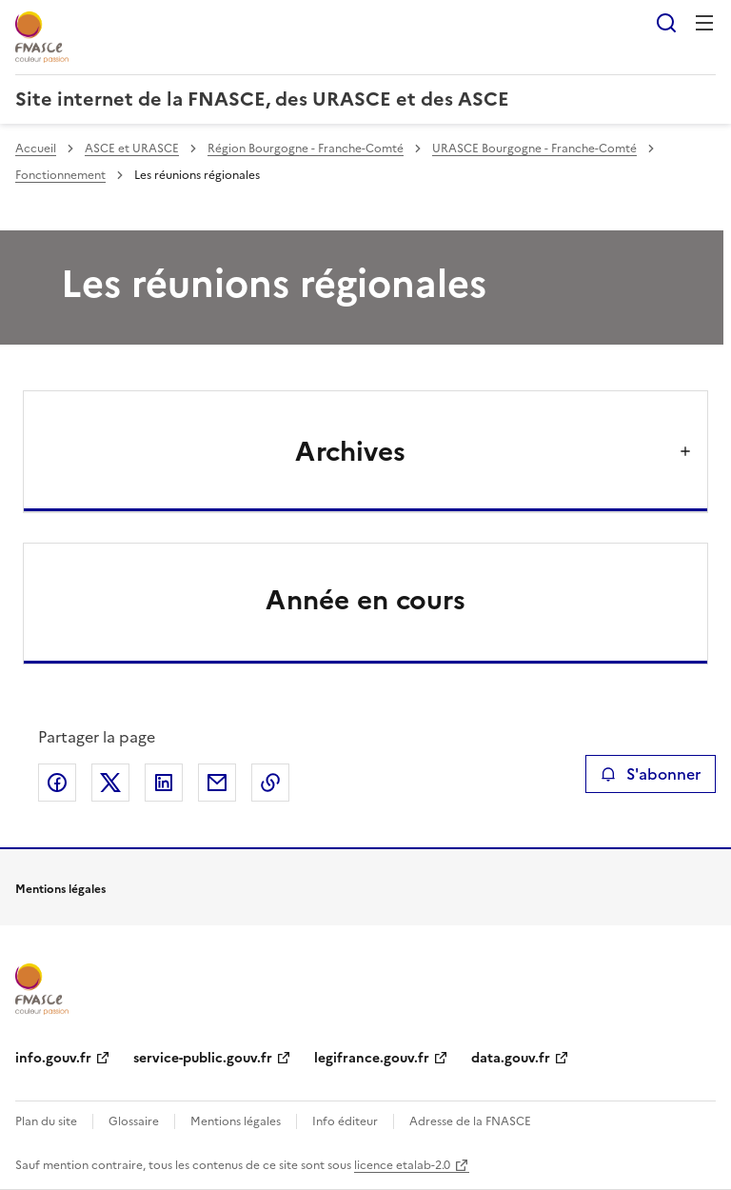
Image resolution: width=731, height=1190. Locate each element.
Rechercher (666, 23)
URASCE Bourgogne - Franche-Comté (534, 148)
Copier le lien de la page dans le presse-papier (270, 783)
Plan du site (46, 1121)
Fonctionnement (60, 175)
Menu (704, 23)
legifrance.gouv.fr (371, 1058)
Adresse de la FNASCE (470, 1121)
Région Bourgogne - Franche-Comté (305, 148)
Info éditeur (345, 1121)
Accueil (35, 148)
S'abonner (651, 774)
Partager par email (217, 783)
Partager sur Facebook (57, 783)
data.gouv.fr (510, 1058)
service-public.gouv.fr (202, 1058)
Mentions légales (235, 1121)
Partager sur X (110, 783)
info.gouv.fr (53, 1058)
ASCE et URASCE (132, 148)
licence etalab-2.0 (402, 1165)
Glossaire (134, 1121)
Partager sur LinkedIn (164, 783)
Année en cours (365, 600)
